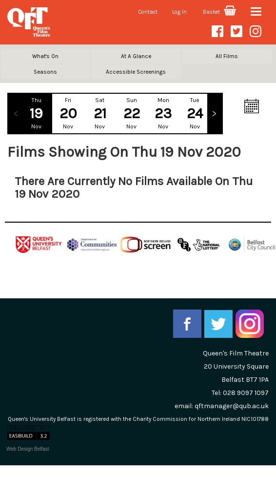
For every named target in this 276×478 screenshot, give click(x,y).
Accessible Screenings (136, 71)
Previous (15, 113)
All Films (227, 56)
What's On (45, 56)
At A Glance (136, 56)
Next (214, 113)
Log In (179, 12)
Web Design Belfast (27, 449)
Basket (219, 12)
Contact (148, 12)
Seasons (45, 71)
